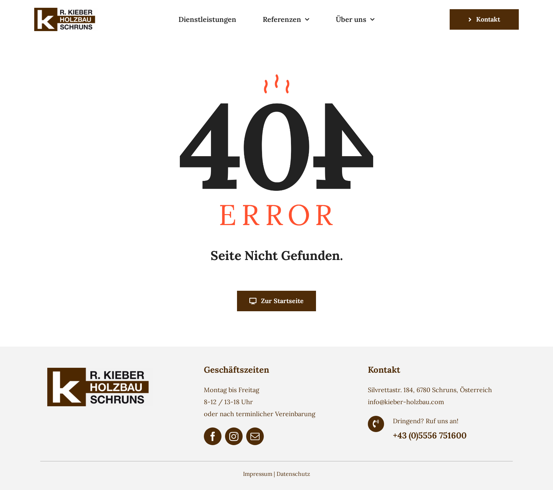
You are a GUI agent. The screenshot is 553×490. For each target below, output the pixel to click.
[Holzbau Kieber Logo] (66, 11)
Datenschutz (293, 473)
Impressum (257, 473)
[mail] (255, 436)
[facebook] (212, 436)
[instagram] (234, 436)
